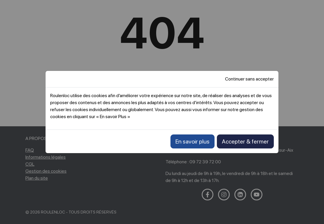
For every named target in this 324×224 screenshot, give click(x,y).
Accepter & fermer (245, 141)
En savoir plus (192, 141)
